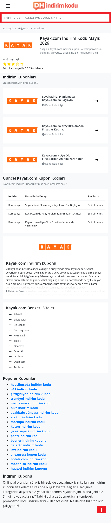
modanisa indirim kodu (29, 464)
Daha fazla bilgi (52, 105)
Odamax (16, 346)
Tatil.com (16, 367)
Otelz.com (17, 361)
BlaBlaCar (17, 325)
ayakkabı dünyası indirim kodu (35, 412)
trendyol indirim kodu (28, 398)
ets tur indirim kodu (26, 417)
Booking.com (19, 330)
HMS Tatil (17, 335)
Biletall (15, 314)
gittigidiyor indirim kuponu (32, 394)
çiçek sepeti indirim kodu (30, 431)
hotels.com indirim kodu (30, 459)
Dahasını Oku (15, 291)
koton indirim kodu (26, 426)
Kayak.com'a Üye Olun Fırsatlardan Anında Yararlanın (62, 157)
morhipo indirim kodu (28, 422)
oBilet (15, 340)
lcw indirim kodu (24, 450)
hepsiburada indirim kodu (31, 384)
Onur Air (16, 351)
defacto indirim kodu (27, 445)
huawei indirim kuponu (29, 468)
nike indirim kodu (24, 408)
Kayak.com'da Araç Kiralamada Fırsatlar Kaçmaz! (63, 127)
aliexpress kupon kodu (28, 454)
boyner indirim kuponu (28, 440)
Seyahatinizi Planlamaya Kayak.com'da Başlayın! (58, 98)
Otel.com (16, 356)
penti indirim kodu (25, 436)
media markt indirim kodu (31, 403)
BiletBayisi (17, 319)
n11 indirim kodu (24, 389)
